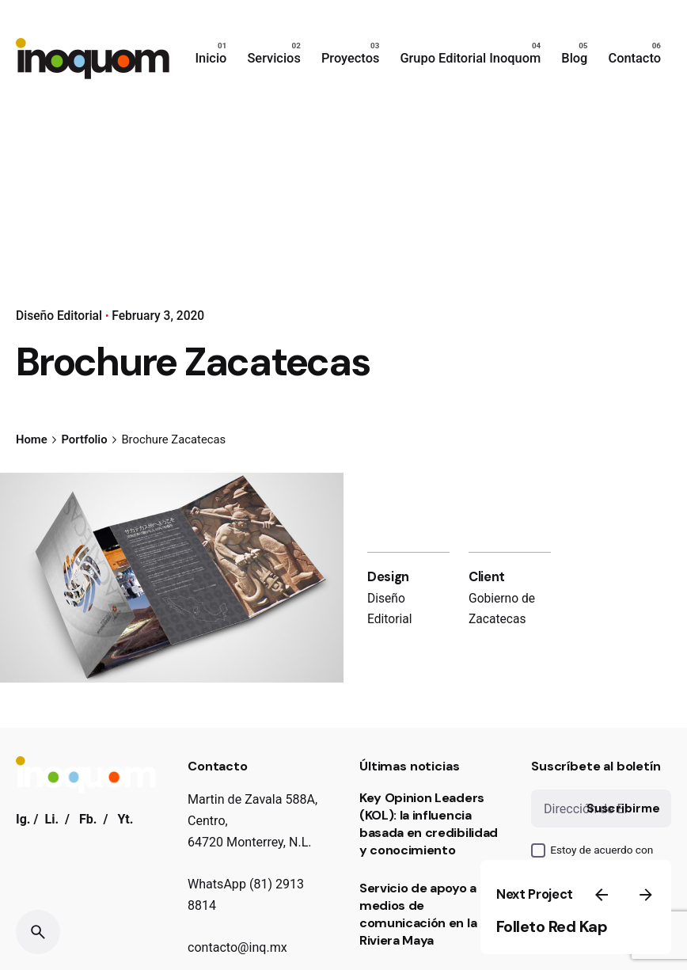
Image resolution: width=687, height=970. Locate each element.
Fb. (88, 819)
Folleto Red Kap (552, 926)
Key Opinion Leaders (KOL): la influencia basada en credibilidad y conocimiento (428, 823)
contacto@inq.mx (237, 947)
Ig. (23, 819)
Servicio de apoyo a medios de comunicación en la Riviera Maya (417, 914)
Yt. (125, 819)
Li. (51, 819)
